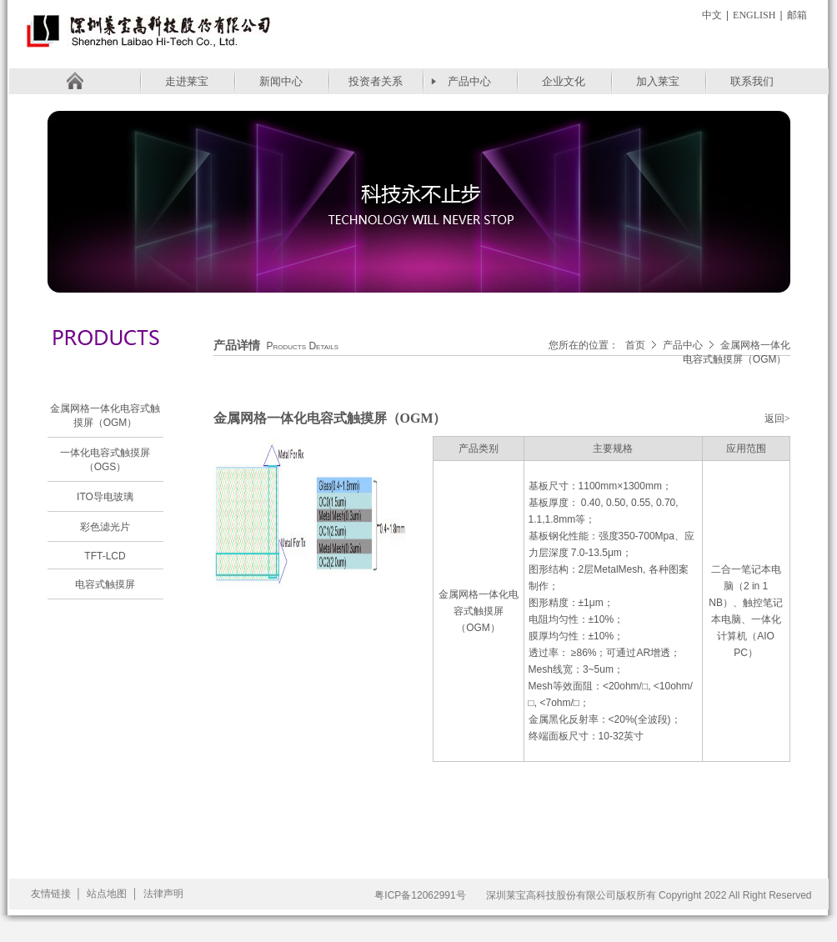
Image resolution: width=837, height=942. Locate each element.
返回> (777, 418)
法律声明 (163, 893)
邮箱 (797, 15)
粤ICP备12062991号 (419, 895)
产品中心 (469, 81)
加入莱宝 (657, 81)
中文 (712, 15)
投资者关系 (375, 81)
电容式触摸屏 (105, 584)
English (754, 15)
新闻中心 (281, 81)
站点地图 (107, 893)
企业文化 (563, 81)
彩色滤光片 (105, 527)
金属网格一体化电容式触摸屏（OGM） (105, 415)
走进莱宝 (186, 81)
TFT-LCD (104, 556)
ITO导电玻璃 (105, 497)
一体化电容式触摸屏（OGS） (105, 460)
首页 (635, 345)
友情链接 (51, 893)
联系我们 (752, 81)
